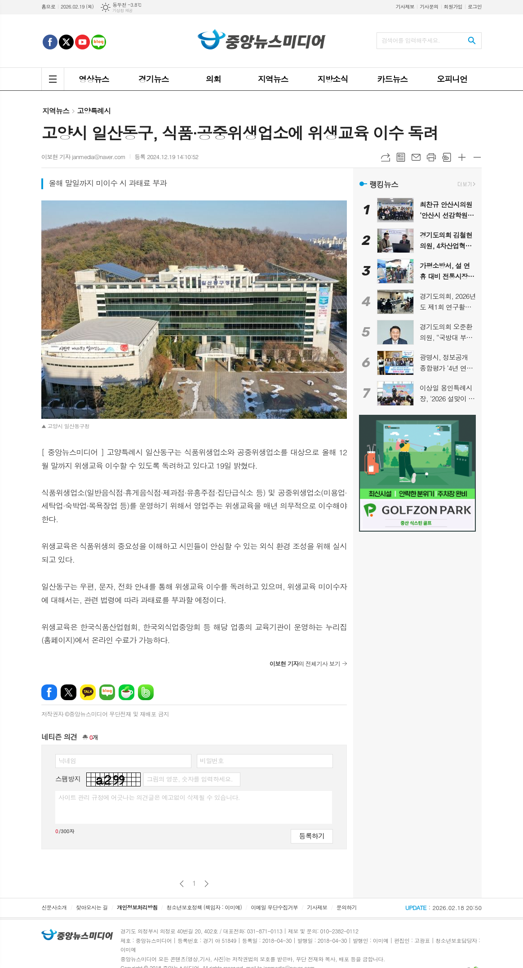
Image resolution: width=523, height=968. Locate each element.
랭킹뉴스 (383, 184)
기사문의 (429, 6)
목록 (400, 157)
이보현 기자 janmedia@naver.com (83, 156)
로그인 (475, 6)
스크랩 (446, 157)
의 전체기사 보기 (305, 663)
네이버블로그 (107, 692)
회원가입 (453, 6)
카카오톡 (88, 692)
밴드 (146, 692)
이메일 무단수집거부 (274, 907)
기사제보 (405, 6)
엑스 (68, 692)
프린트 (431, 157)
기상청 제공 (122, 10)
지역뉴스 (55, 111)
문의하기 (347, 907)
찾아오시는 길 (92, 907)
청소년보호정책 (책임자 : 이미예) (204, 907)
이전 (182, 884)
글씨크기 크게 (461, 157)
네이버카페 (126, 692)
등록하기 (311, 835)
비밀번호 (212, 760)
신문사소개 (53, 907)
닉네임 (67, 760)
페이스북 (49, 692)
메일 (416, 157)
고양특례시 (94, 111)
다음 (206, 884)
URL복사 (385, 157)
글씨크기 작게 (477, 157)
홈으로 (48, 6)
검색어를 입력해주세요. (410, 40)
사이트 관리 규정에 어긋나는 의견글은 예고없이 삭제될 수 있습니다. (149, 797)
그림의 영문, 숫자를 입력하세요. (189, 779)
